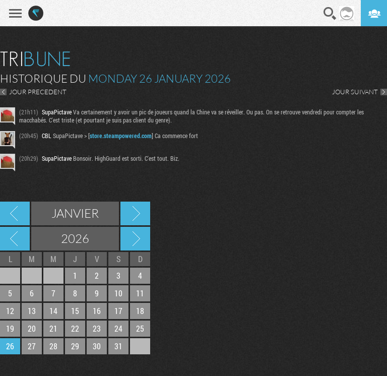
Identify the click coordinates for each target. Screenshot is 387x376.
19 (10, 328)
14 (53, 310)
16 (97, 310)
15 (75, 310)
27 (32, 346)
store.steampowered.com (121, 136)
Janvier (75, 213)
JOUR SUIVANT (355, 92)
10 (118, 293)
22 (75, 328)
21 (53, 328)
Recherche (330, 13)
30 (97, 346)
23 (97, 328)
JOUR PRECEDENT (38, 92)
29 (75, 346)
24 (118, 328)
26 (10, 346)
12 (10, 310)
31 (118, 346)
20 (32, 328)
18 (140, 310)
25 (140, 328)
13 (32, 310)
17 (118, 310)
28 (53, 346)
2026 (75, 238)
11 (140, 293)
